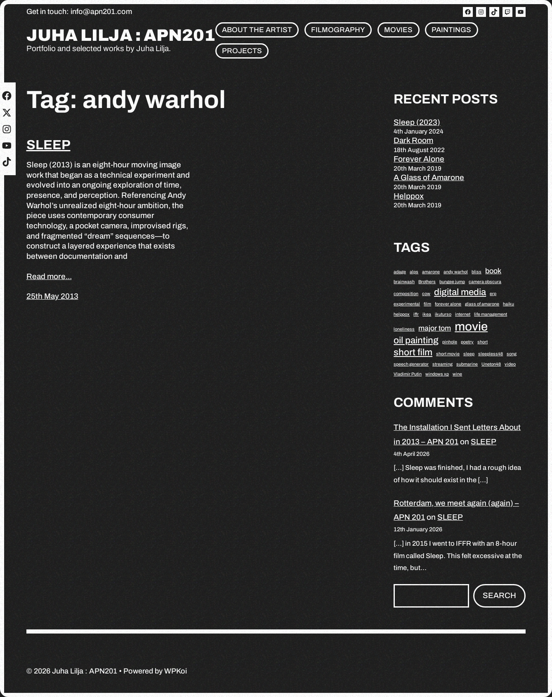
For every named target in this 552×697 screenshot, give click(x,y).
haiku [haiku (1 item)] (508, 304)
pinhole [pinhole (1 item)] (449, 342)
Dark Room (413, 140)
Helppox (409, 196)
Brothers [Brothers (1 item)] (427, 281)
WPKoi (175, 671)
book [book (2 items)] (493, 271)
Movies (398, 30)
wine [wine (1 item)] (457, 374)
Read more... (49, 276)
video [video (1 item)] (510, 364)
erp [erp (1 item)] (493, 293)
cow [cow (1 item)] (426, 293)
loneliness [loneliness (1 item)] (404, 329)
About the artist (257, 30)
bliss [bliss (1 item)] (476, 272)
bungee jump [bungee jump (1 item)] (452, 281)
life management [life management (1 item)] (490, 314)
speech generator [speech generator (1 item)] (411, 364)
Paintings (451, 30)
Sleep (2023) (417, 122)
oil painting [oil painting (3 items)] (416, 340)
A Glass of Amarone (429, 177)
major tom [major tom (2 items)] (434, 328)
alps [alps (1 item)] (414, 272)
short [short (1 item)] (482, 342)
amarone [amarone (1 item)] (431, 272)
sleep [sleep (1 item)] (468, 354)
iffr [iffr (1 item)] (416, 314)
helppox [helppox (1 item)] (402, 314)
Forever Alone (419, 159)
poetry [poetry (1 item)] (467, 342)
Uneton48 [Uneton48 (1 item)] (491, 364)
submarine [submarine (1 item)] (467, 364)
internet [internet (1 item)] (462, 314)
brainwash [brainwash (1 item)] (404, 281)
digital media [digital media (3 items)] (460, 292)
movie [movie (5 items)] (471, 326)
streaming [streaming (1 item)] (442, 364)
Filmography (338, 30)
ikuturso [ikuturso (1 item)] (443, 314)
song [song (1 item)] (512, 354)
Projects (242, 51)
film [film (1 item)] (427, 304)
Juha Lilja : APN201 (120, 35)
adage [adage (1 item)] (400, 272)
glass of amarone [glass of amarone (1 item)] (482, 304)
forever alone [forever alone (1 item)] (448, 304)
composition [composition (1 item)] (406, 293)
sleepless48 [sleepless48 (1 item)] (490, 354)
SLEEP (48, 145)
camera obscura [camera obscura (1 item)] (485, 281)
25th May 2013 (52, 296)
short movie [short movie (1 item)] (448, 354)
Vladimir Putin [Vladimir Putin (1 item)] (408, 374)
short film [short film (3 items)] (413, 352)
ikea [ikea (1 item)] (426, 314)
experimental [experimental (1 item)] (407, 304)
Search (499, 595)
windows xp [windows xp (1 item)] (437, 374)
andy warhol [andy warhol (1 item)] (455, 272)
